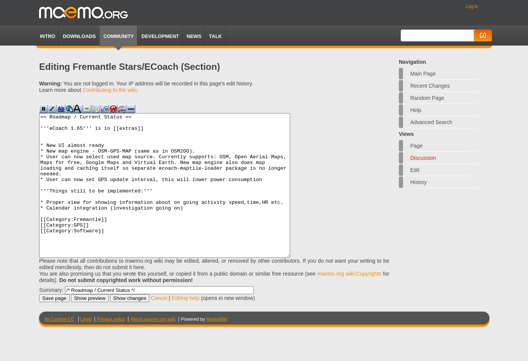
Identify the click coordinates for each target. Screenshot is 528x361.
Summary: (51, 318)
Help (415, 110)
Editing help (185, 326)
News (194, 36)
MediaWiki (216, 347)
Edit (414, 170)
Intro (47, 36)
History (418, 182)
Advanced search (431, 122)
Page (416, 146)
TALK (215, 36)
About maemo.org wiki (152, 347)
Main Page (423, 74)
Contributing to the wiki (109, 90)
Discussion (423, 158)
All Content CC (59, 347)
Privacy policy (111, 347)
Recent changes (430, 86)
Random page (427, 98)
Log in (472, 6)
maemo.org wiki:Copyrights (349, 302)
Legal (86, 347)
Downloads (79, 36)
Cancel (159, 326)
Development (160, 36)
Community (118, 36)
